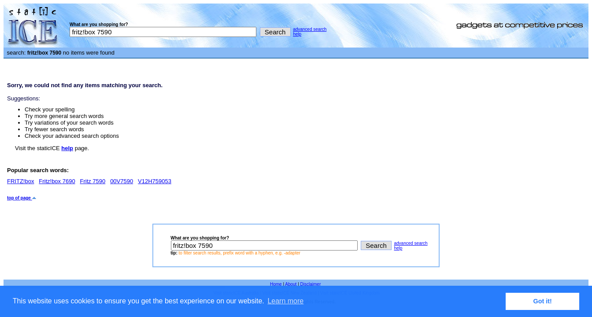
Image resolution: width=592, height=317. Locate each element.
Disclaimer (310, 284)
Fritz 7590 (92, 181)
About (290, 284)
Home (276, 284)
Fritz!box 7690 (57, 181)
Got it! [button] (542, 301)
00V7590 (121, 181)
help (297, 34)
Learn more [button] (285, 301)
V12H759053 (154, 181)
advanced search (309, 29)
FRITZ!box (20, 181)
